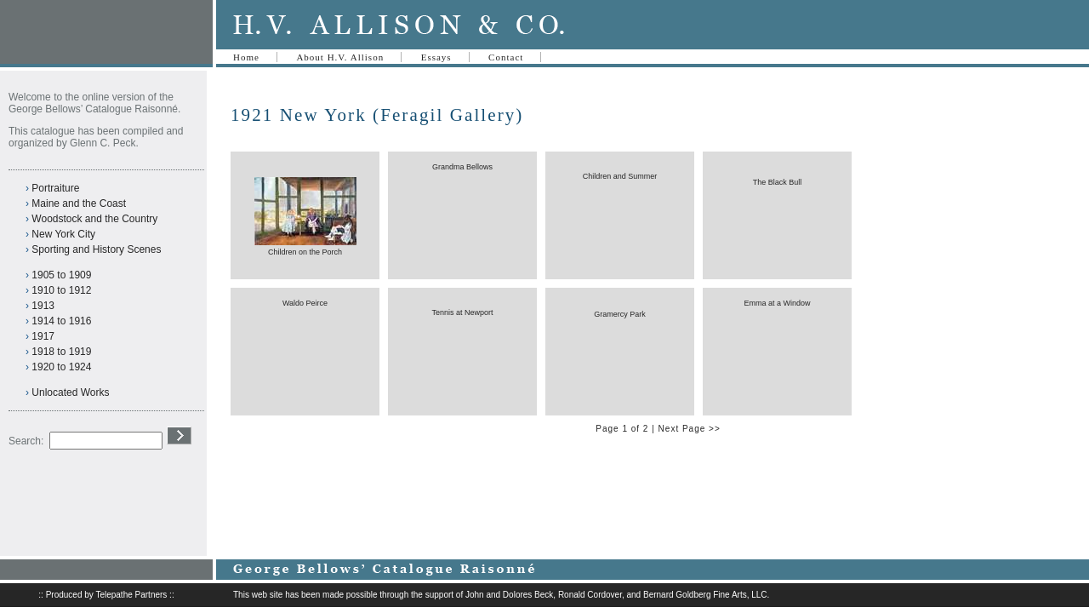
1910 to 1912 (61, 290)
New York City (63, 234)
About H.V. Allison (340, 57)
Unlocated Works (70, 392)
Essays (436, 57)
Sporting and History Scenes (96, 249)
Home (246, 57)
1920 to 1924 (61, 367)
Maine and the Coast (78, 203)
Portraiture (55, 188)
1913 (42, 306)
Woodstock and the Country (94, 219)
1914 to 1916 (61, 321)
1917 (42, 336)
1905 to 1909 (61, 275)
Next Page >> (690, 428)
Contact (505, 57)
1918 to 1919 (61, 352)
